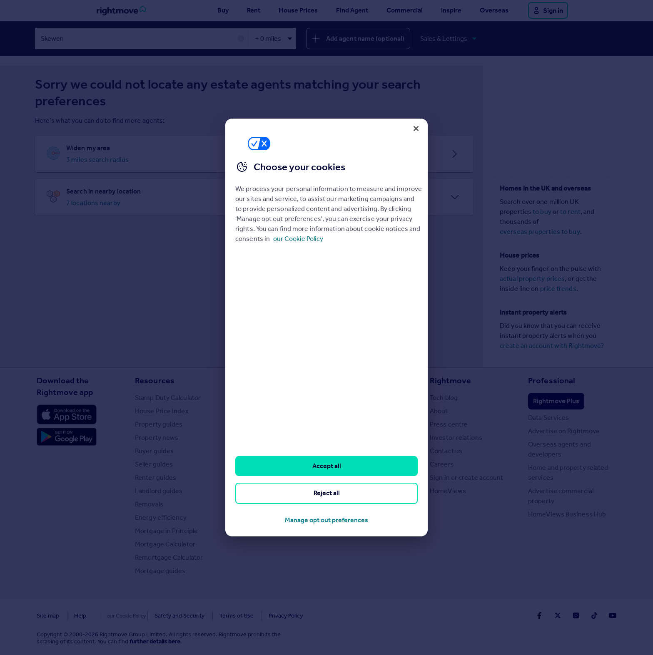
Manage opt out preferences (326, 520)
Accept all (326, 466)
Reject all (327, 493)
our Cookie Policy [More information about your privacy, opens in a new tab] (298, 239)
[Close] (416, 128)
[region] (326, 327)
